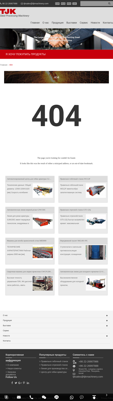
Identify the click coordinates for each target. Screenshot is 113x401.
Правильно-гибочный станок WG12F (75, 179)
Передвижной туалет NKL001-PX (73, 241)
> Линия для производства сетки (54, 368)
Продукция (57, 22)
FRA (69, 4)
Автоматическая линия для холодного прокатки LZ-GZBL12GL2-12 (83, 271)
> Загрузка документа (11, 372)
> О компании (12, 365)
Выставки (72, 22)
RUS (63, 4)
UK (74, 4)
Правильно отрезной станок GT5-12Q (75, 210)
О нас (46, 22)
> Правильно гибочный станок (53, 361)
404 (11, 65)
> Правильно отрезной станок (53, 365)
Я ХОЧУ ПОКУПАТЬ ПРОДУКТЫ (25, 54)
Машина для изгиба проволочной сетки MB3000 (26, 241)
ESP (57, 4)
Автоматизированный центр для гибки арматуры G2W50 (30, 179)
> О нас (9, 361)
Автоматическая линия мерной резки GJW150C (26, 210)
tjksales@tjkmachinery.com (36, 3)
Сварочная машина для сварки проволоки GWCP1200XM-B (30, 271)
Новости (95, 22)
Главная (35, 22)
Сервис (84, 22)
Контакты (108, 22)
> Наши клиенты (13, 368)
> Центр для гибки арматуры (53, 372)
